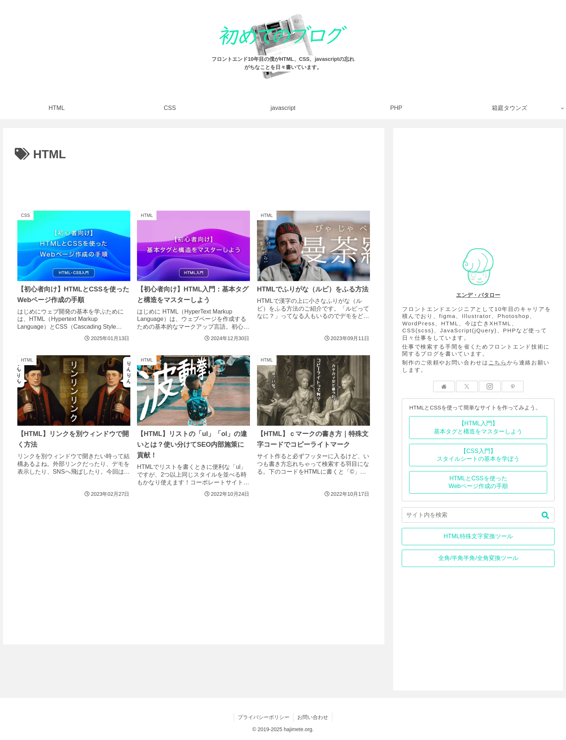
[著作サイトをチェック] (444, 386)
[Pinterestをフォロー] (513, 386)
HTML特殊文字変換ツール (478, 536)
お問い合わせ (312, 717)
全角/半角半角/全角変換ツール (478, 558)
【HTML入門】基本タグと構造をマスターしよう (478, 427)
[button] (545, 515)
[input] (478, 515)
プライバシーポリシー (263, 717)
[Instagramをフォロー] (490, 386)
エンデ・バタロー (478, 295)
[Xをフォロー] (467, 386)
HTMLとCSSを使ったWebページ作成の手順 (478, 482)
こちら (497, 362)
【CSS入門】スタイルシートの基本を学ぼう (478, 455)
